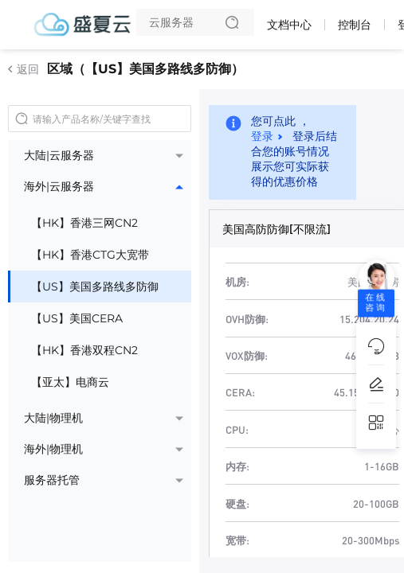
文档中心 (289, 25)
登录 (262, 136)
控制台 (354, 25)
